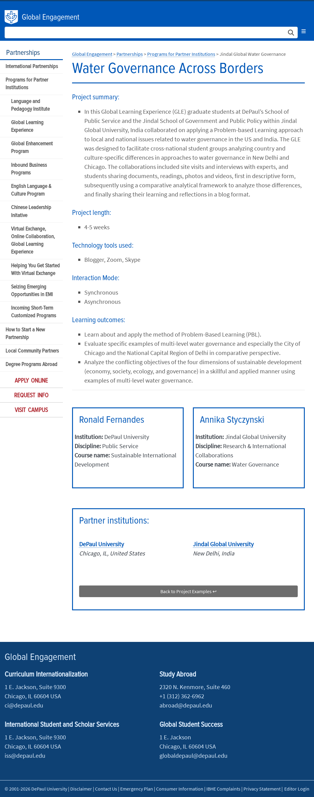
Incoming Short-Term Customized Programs (33, 312)
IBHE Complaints (223, 789)
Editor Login (296, 789)
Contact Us (106, 789)
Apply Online (31, 381)
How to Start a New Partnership (25, 333)
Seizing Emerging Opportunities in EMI (32, 291)
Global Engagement (50, 17)
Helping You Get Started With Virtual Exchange (35, 269)
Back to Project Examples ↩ (188, 591)
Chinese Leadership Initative (31, 211)
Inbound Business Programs (29, 169)
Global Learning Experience (27, 126)
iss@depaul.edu (25, 755)
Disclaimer (81, 789)
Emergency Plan (136, 789)
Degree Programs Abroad (31, 364)
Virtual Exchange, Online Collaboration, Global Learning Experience (33, 241)
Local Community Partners (32, 351)
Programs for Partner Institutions (27, 84)
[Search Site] (151, 32)
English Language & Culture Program (31, 190)
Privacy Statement (262, 789)
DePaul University (12, 17)
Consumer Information (179, 789)
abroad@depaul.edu (185, 705)
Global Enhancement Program (32, 147)
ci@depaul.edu (24, 705)
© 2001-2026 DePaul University (36, 789)
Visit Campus (31, 410)
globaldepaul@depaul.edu (193, 755)
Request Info (31, 396)
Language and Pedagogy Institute (30, 105)
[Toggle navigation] (303, 31)
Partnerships (23, 53)
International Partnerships (32, 66)
